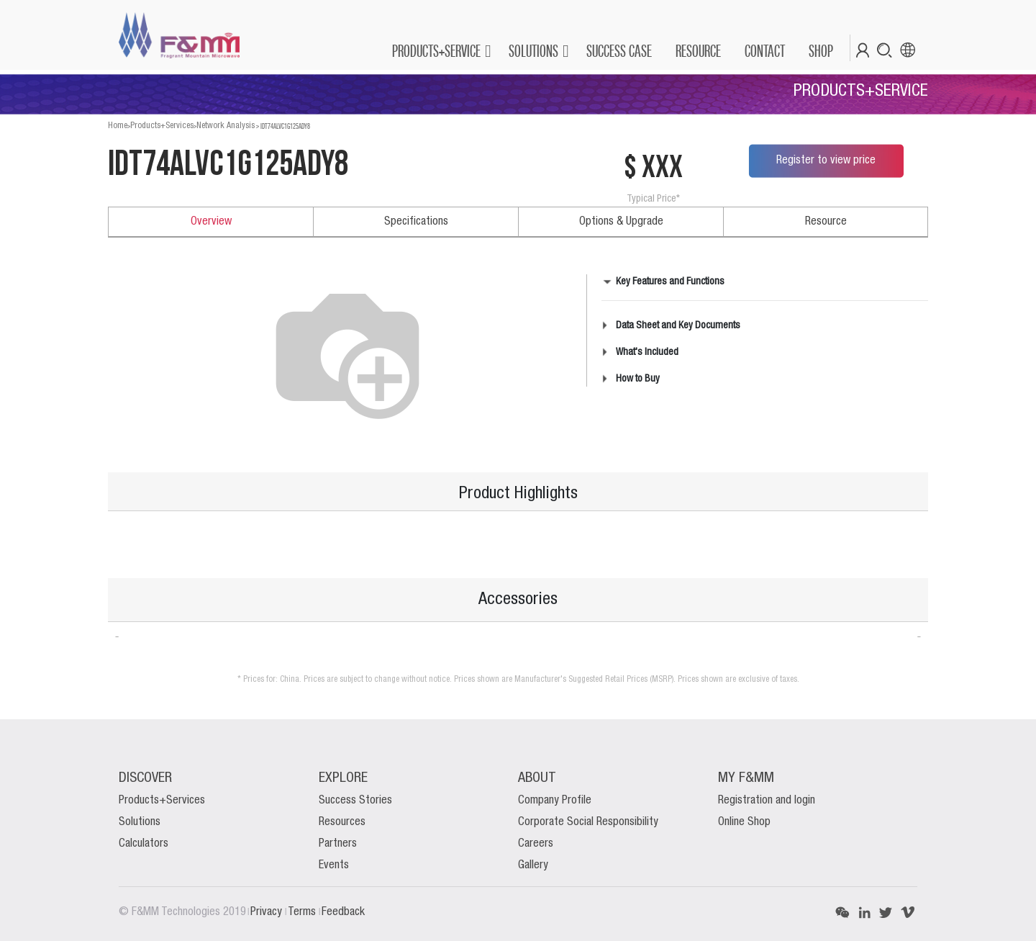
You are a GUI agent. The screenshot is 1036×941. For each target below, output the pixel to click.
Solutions (139, 822)
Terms (303, 912)
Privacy (267, 912)
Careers (535, 844)
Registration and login (766, 801)
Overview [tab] (211, 222)
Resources (342, 822)
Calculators (143, 844)
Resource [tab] (826, 222)
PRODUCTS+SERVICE (436, 50)
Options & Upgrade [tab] (621, 222)
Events (334, 865)
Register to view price (826, 161)
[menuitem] (618, 51)
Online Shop (744, 822)
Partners (338, 844)
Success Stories (355, 801)
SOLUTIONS (533, 50)
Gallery (533, 865)
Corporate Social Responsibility (588, 822)
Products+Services (162, 126)
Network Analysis (225, 126)
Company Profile (554, 801)
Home (117, 126)
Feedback (343, 912)
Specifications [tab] (416, 222)
